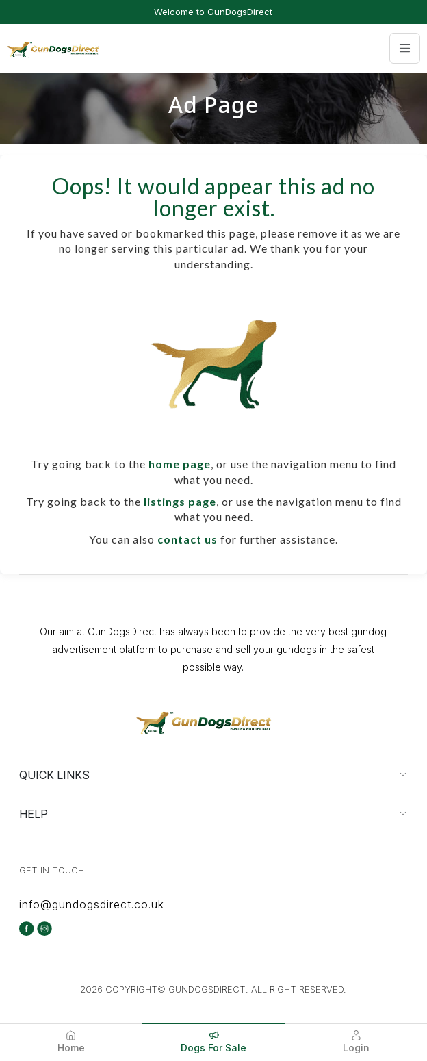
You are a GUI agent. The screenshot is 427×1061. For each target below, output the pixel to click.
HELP (33, 813)
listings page (180, 501)
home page (179, 463)
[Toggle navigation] (404, 48)
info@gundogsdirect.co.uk (91, 904)
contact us (187, 539)
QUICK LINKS (54, 774)
